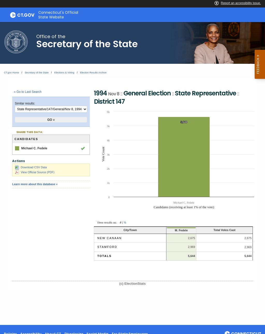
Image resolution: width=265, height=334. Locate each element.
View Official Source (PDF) (34, 172)
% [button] (125, 222)
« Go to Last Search (28, 92)
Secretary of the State (37, 72)
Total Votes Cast (224, 230)
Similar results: (25, 103)
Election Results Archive (93, 72)
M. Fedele (181, 230)
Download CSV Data (31, 167)
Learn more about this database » (34, 184)
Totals (104, 256)
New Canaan (109, 238)
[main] (132, 173)
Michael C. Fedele (34, 148)
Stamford (107, 246)
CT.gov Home (11, 72)
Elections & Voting (64, 72)
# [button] (120, 222)
